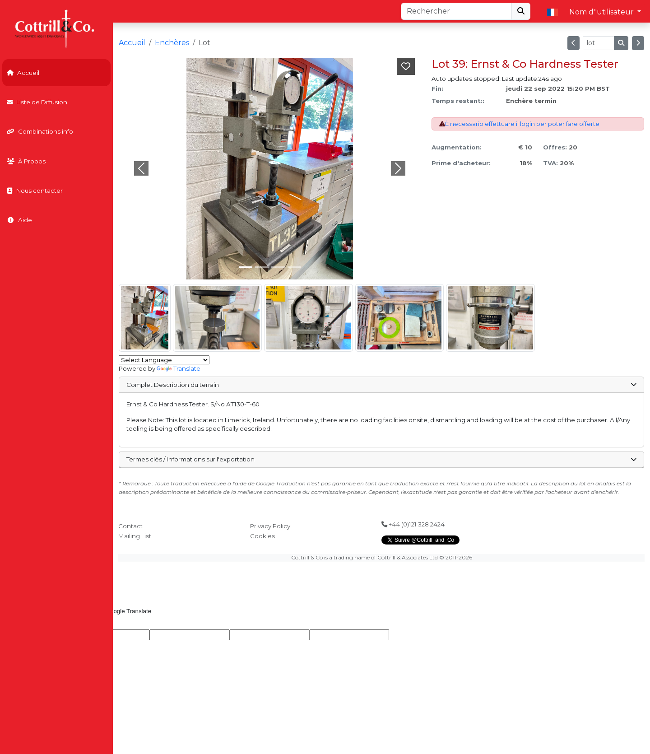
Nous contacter (35, 190)
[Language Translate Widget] (164, 359)
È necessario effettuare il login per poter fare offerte (522, 123)
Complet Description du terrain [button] (381, 384)
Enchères (172, 42)
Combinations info (40, 131)
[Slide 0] (245, 267)
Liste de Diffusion (37, 102)
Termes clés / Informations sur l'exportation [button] (381, 459)
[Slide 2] (278, 267)
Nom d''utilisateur (602, 12)
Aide (19, 219)
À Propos (26, 161)
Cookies (262, 536)
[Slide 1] (262, 267)
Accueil (23, 72)
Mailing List (134, 536)
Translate (178, 368)
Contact (130, 526)
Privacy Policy (270, 526)
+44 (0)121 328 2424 (413, 524)
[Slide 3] (294, 267)
